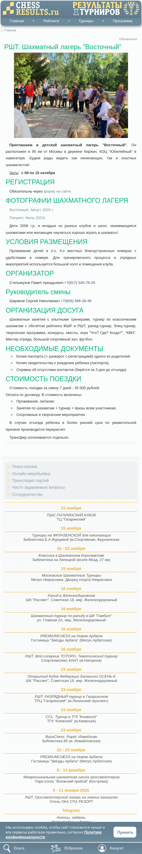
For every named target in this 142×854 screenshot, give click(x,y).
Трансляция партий (30, 480)
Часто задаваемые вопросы (38, 487)
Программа (122, 21)
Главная (17, 21)
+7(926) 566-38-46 (76, 301)
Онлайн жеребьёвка (31, 473)
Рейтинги (51, 21)
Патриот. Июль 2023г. (27, 218)
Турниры (86, 21)
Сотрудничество (27, 494)
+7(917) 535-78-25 (79, 282)
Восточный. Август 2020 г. (31, 210)
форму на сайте (57, 191)
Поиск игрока (24, 466)
